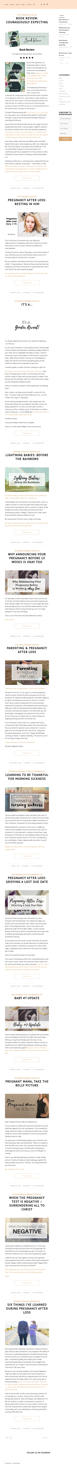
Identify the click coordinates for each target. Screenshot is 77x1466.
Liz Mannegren (39, 188)
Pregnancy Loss (34, 452)
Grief (13, 875)
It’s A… (26, 304)
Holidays (62, 91)
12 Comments (26, 1069)
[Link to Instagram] (44, 4)
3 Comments (27, 636)
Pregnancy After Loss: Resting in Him (27, 202)
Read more (27, 178)
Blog (60, 78)
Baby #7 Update (27, 998)
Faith (19, 15)
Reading (62, 104)
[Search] (34, 4)
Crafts (61, 81)
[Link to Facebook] (41, 4)
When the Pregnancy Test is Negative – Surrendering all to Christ (27, 1203)
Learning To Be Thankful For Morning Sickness (26, 777)
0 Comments (26, 188)
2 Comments (26, 542)
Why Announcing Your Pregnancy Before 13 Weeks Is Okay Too (27, 558)
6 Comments (25, 866)
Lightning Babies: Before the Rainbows (27, 457)
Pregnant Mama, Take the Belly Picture (27, 1083)
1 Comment (26, 1293)
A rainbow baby (11, 495)
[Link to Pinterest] (47, 4)
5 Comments (26, 443)
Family (21, 645)
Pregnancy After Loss (29, 15)
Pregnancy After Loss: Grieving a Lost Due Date (27, 880)
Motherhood (19, 301)
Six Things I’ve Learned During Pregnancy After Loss (27, 1308)
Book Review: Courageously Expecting (27, 20)
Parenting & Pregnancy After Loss (27, 650)
